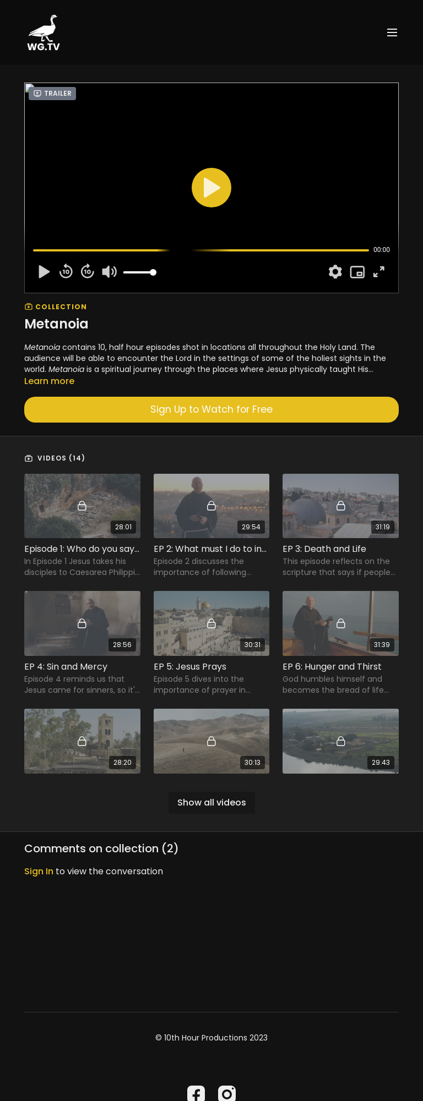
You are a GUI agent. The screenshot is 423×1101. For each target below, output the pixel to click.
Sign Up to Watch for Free (211, 409)
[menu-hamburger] (392, 33)
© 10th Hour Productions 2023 (211, 1038)
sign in (38, 871)
